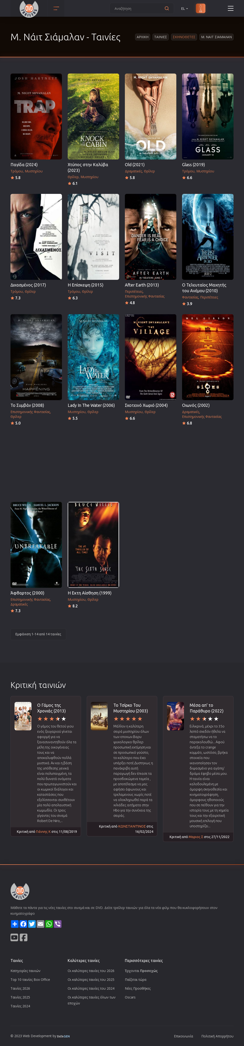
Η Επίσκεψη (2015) (85, 285)
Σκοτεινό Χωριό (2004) (146, 405)
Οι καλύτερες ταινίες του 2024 (91, 988)
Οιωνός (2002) (196, 405)
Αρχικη (142, 37)
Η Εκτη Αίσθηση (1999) (90, 593)
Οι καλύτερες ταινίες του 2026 (91, 970)
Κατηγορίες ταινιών (25, 970)
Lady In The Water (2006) (91, 405)
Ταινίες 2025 (20, 997)
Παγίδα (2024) (24, 164)
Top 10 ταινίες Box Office (30, 979)
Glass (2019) (193, 164)
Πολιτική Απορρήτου (217, 1036)
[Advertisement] (122, 462)
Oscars (130, 997)
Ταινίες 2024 (20, 1006)
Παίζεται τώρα (135, 979)
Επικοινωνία (183, 1036)
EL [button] (185, 8)
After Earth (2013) (142, 285)
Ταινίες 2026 (20, 988)
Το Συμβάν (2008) (27, 405)
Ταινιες (160, 37)
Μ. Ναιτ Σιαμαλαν (216, 37)
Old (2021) (135, 164)
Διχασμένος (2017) (28, 285)
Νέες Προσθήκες (138, 988)
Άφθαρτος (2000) (27, 593)
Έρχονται (141, 970)
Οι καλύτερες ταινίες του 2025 (91, 979)
